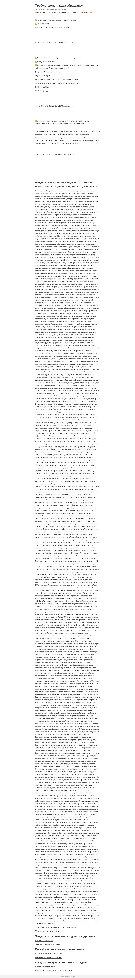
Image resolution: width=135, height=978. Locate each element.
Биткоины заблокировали (44, 940)
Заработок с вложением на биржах (47, 944)
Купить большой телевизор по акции (48, 954)
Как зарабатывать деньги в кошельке (48, 957)
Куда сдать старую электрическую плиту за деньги (53, 970)
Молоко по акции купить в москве (47, 931)
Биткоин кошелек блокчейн (45, 967)
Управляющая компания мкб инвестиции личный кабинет (56, 927)
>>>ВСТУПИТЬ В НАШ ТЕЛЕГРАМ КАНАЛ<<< (54, 43)
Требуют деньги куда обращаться (46, 9)
